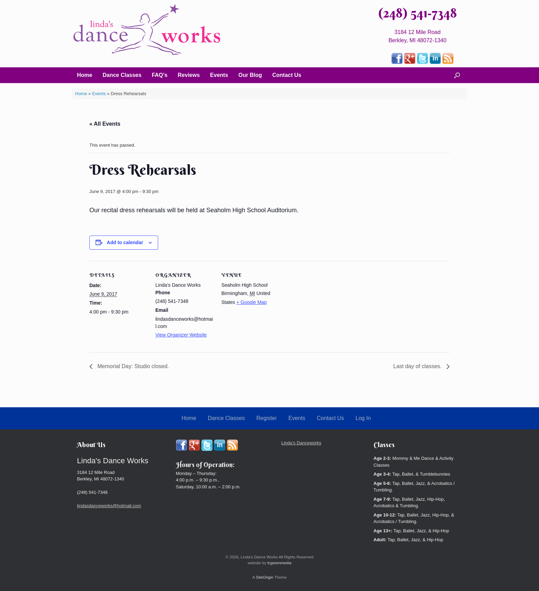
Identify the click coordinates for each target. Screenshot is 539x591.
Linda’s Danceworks (301, 442)
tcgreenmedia (279, 563)
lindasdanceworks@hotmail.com (109, 505)
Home (84, 75)
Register (266, 418)
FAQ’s (159, 75)
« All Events (104, 124)
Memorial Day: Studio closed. (132, 366)
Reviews (189, 75)
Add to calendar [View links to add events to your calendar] (125, 242)
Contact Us (286, 75)
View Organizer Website (181, 335)
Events (219, 75)
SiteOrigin (264, 577)
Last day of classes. (418, 366)
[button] (457, 75)
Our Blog (250, 75)
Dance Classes (121, 75)
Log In (363, 418)
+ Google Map (251, 302)
